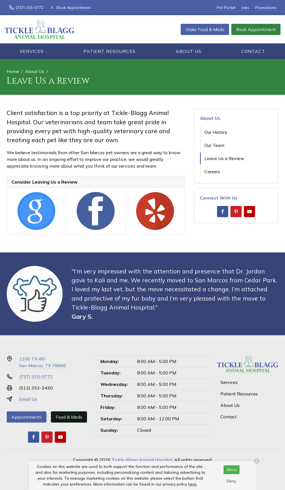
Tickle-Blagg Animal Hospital (142, 460)
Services (32, 51)
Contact (253, 51)
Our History (215, 132)
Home (13, 71)
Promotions (265, 7)
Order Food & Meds (204, 29)
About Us (188, 51)
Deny (231, 481)
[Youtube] (249, 211)
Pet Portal (226, 7)
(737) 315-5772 (36, 376)
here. (192, 484)
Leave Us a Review (224, 158)
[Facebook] (222, 211)
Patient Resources (109, 51)
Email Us (28, 399)
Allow (231, 469)
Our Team (214, 145)
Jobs (245, 7)
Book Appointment (256, 29)
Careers (212, 171)
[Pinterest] (236, 211)
